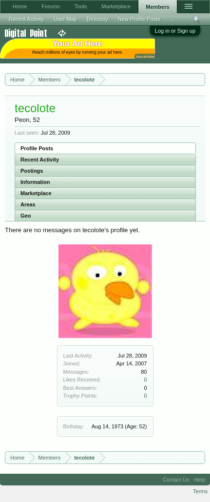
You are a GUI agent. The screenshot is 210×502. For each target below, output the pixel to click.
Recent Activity (39, 159)
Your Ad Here (145, 56)
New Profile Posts (139, 19)
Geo (25, 216)
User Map (65, 19)
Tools (81, 6)
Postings (31, 171)
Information (35, 182)
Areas (28, 204)
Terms (200, 491)
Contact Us (176, 479)
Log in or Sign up (175, 31)
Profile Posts (36, 148)
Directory (97, 19)
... (172, 19)
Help (199, 479)
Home (20, 6)
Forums (50, 6)
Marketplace (36, 193)
